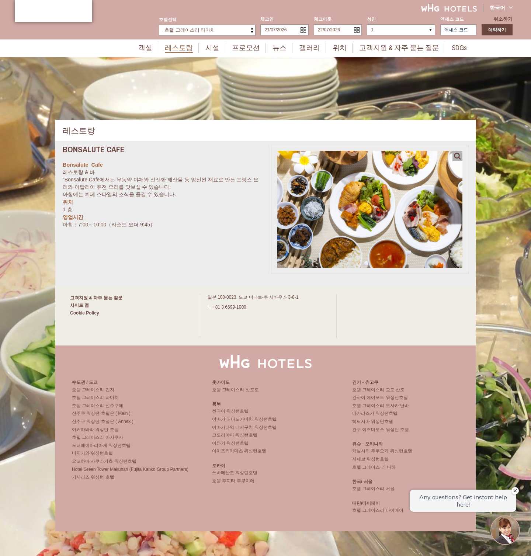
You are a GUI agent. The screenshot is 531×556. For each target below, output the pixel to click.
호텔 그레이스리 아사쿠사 (97, 440)
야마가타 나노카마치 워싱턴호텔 (244, 422)
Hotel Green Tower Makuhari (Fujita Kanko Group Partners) (130, 472)
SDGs (442, 47)
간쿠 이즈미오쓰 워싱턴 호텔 (380, 432)
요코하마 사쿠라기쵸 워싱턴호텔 (104, 464)
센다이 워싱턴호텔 (230, 414)
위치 (337, 47)
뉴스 (282, 47)
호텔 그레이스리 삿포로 (235, 393)
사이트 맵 (79, 305)
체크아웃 (323, 19)
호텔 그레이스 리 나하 (374, 470)
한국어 (501, 7)
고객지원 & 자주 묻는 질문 (389, 47)
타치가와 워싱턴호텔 (92, 456)
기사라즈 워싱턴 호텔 (93, 480)
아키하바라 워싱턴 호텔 (95, 432)
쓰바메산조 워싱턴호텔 (234, 476)
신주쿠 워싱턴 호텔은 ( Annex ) (102, 424)
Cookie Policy (84, 313)
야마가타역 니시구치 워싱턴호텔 (244, 430)
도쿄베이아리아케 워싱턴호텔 (101, 448)
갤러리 (310, 47)
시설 (222, 47)
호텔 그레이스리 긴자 (93, 393)
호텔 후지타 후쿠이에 (233, 484)
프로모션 (252, 47)
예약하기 (497, 29)
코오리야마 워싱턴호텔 (234, 438)
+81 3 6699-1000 (229, 307)
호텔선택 (168, 19)
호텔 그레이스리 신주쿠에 (97, 408)
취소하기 (504, 19)
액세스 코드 (452, 19)
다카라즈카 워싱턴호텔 (375, 417)
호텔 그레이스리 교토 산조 (378, 393)
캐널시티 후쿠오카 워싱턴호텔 (382, 454)
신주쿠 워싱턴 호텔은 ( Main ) (101, 417)
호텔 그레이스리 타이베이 (377, 513)
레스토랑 (192, 47)
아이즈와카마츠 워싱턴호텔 (239, 454)
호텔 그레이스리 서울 (373, 491)
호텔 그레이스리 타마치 (95, 400)
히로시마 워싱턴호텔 (372, 424)
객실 (161, 47)
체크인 (267, 19)
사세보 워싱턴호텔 (370, 462)
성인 (371, 19)
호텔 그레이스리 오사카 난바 (380, 408)
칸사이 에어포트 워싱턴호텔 (380, 400)
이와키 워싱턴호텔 (230, 446)
